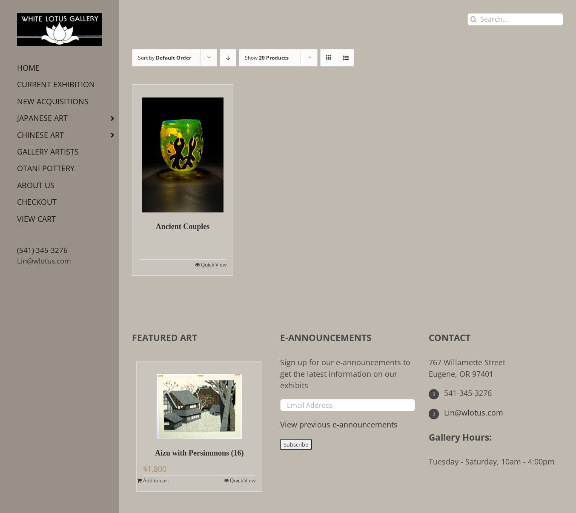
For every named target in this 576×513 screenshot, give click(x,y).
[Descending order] (228, 57)
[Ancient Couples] (182, 148)
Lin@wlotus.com (44, 261)
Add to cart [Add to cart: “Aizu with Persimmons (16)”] (156, 480)
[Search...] (515, 19)
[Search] (473, 19)
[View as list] (345, 57)
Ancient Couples (183, 226)
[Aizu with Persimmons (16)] (199, 400)
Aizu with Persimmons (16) (199, 453)
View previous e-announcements (339, 424)
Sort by (164, 57)
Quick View (213, 264)
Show (267, 57)
